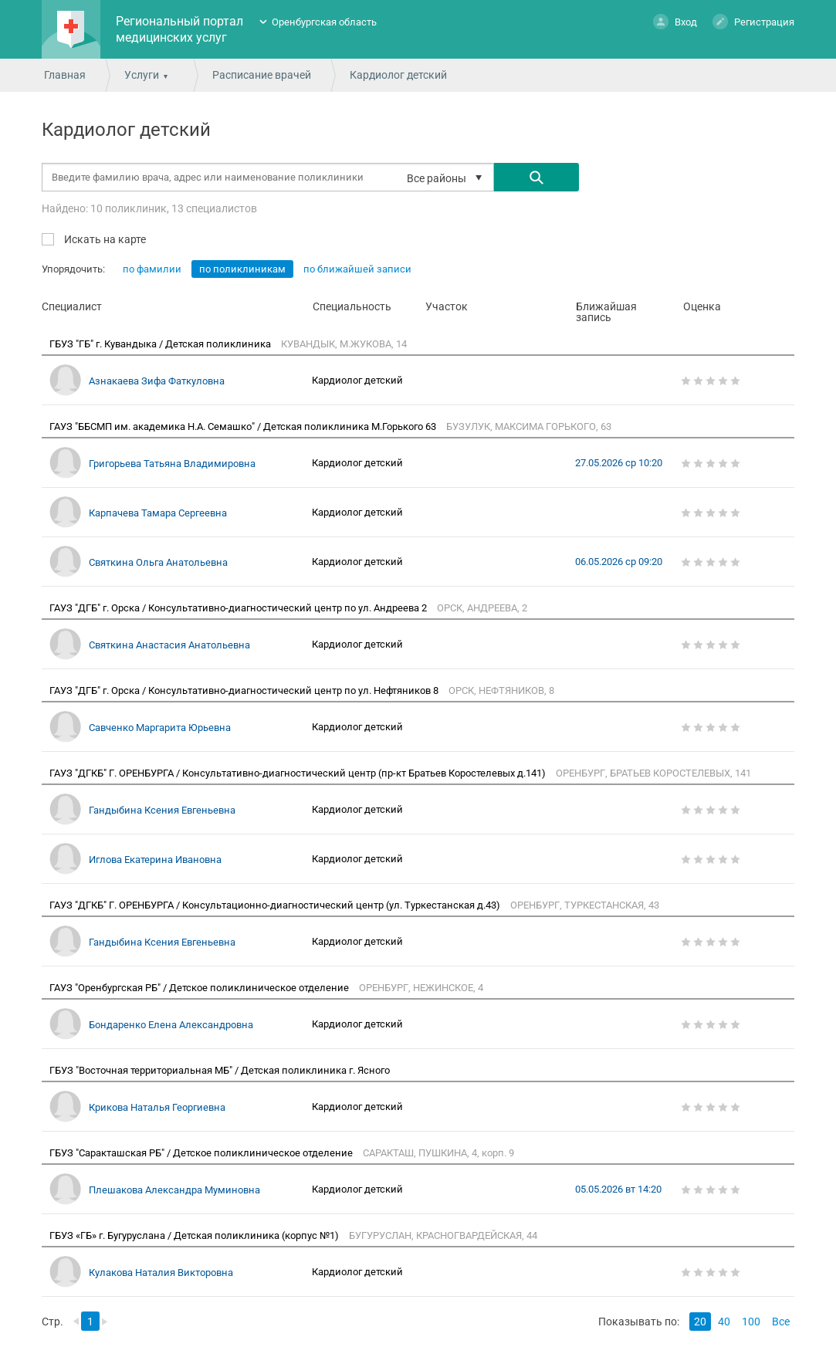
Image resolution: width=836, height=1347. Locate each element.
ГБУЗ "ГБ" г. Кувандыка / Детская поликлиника (161, 344)
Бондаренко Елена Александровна (171, 1025)
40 (724, 1321)
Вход (675, 21)
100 (751, 1321)
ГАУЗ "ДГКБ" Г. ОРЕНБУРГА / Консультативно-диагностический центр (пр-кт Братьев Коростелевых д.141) (298, 773)
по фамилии (152, 269)
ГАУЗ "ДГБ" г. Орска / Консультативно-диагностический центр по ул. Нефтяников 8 (245, 690)
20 (700, 1321)
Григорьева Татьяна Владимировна (172, 463)
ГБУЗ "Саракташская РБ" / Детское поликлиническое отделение (202, 1153)
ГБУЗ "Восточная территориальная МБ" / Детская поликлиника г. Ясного (220, 1070)
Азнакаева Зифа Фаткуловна (157, 381)
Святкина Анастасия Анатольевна (169, 645)
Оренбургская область (324, 22)
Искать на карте (104, 239)
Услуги (141, 75)
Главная (65, 75)
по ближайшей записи (357, 269)
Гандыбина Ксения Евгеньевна (162, 810)
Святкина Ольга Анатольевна (158, 562)
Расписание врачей (261, 75)
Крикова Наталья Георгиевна (157, 1107)
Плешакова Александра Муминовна (174, 1190)
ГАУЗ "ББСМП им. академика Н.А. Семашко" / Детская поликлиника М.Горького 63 (243, 426)
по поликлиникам (242, 269)
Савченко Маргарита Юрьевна (160, 727)
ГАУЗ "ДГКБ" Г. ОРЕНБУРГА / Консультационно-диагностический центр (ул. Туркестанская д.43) (276, 905)
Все (781, 1321)
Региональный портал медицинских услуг (179, 29)
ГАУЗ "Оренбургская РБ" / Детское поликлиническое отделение (200, 987)
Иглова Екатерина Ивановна (155, 859)
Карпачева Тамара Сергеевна (158, 513)
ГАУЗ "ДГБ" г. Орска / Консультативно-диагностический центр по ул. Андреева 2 (239, 608)
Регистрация (753, 21)
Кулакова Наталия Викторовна (161, 1272)
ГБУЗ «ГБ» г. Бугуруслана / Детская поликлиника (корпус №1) (195, 1235)
